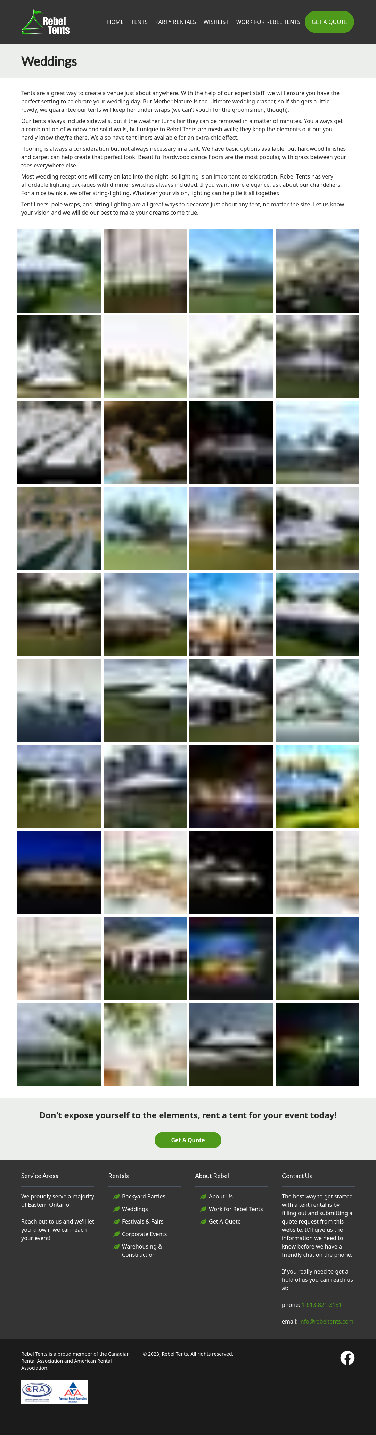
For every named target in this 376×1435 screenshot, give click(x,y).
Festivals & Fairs (143, 1221)
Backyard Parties (143, 1196)
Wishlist (216, 22)
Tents (139, 22)
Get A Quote (329, 22)
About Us (221, 1196)
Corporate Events (144, 1234)
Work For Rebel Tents (268, 22)
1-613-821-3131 (322, 1305)
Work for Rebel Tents (236, 1209)
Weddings (135, 1209)
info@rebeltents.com (326, 1321)
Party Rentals (175, 22)
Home (115, 22)
